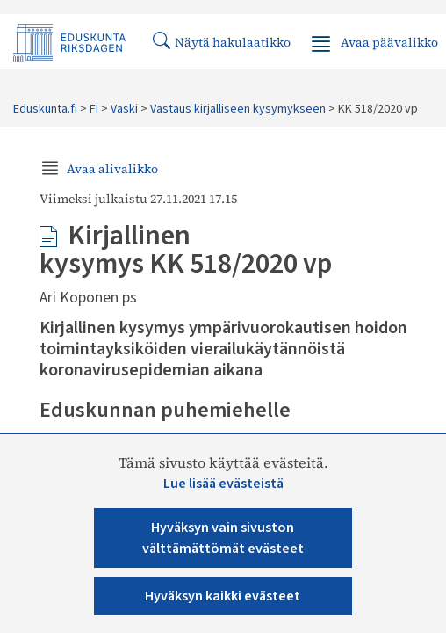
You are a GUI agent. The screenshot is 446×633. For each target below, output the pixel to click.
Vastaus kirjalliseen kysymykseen (238, 109)
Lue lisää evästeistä (223, 483)
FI (94, 109)
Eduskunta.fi (45, 109)
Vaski (124, 109)
